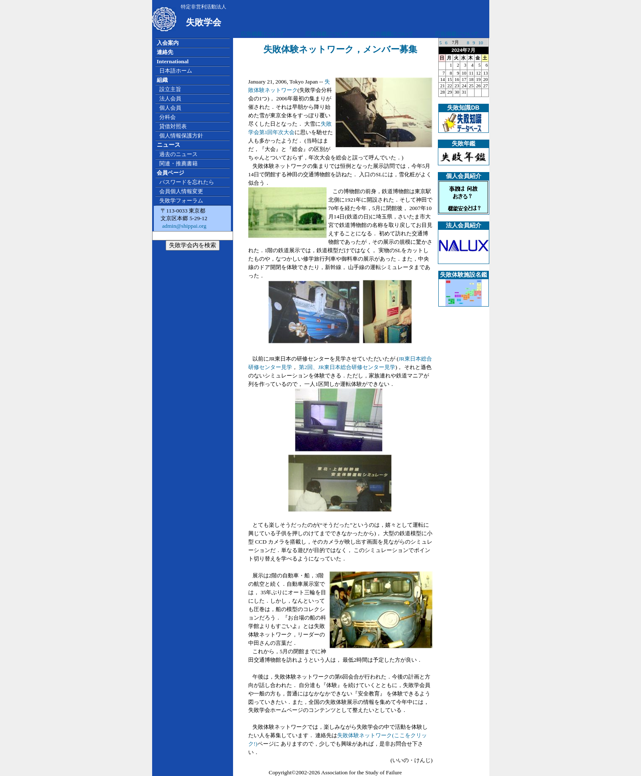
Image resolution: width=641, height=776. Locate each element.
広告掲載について (262, 34)
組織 (162, 80)
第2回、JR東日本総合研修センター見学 (347, 367)
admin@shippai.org (183, 226)
